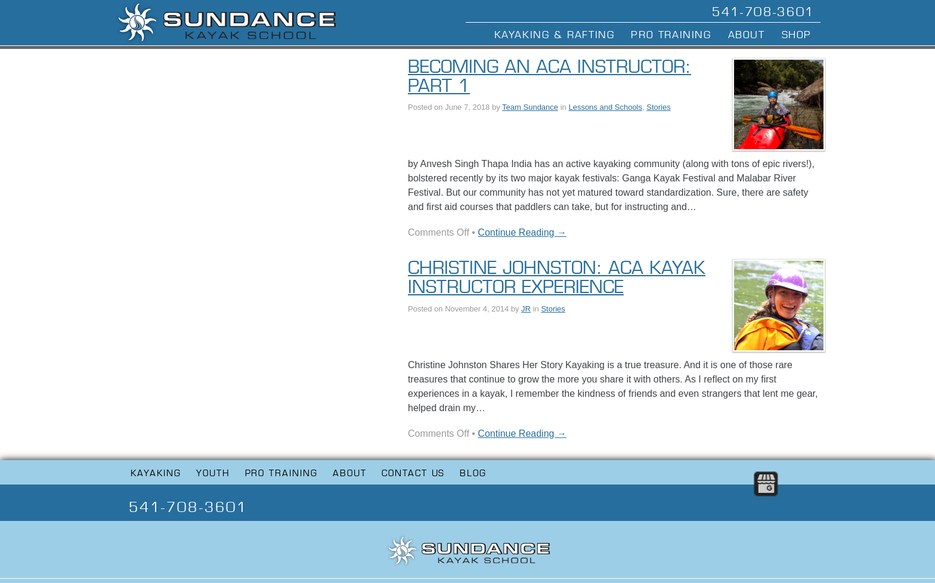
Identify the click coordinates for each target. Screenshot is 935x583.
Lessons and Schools (605, 107)
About (746, 35)
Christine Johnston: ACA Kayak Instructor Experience (556, 277)
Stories (658, 107)
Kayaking (156, 473)
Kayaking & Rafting (554, 35)
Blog (473, 473)
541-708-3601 (763, 12)
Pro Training (671, 35)
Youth (213, 473)
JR (526, 308)
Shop (797, 35)
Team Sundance (530, 107)
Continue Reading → (522, 232)
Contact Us (413, 473)
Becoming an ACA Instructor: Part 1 (549, 76)
